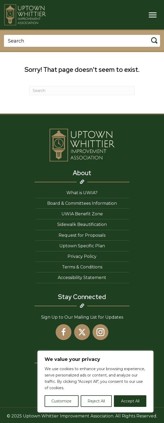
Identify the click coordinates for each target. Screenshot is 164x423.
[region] (95, 381)
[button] (63, 332)
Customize (61, 401)
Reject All (96, 401)
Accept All (130, 401)
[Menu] (153, 15)
